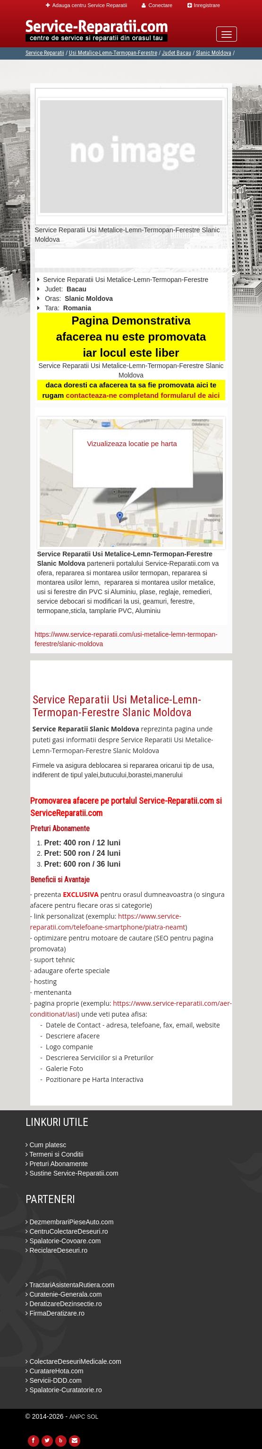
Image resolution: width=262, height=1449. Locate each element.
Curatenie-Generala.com (63, 1294)
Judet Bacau (176, 53)
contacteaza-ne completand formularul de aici (143, 395)
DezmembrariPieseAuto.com (69, 1222)
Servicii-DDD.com (53, 1380)
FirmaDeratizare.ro (55, 1313)
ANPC (77, 1417)
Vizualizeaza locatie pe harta (132, 443)
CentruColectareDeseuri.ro (66, 1231)
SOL (92, 1417)
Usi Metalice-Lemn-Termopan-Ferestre (113, 53)
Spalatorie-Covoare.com (63, 1241)
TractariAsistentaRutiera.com (70, 1285)
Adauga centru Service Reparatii (86, 5)
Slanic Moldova (213, 53)
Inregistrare (203, 5)
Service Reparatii (44, 53)
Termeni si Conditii (54, 1154)
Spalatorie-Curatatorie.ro (63, 1390)
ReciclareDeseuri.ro (56, 1250)
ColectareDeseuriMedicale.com (73, 1361)
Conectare (157, 5)
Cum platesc (46, 1145)
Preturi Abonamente (56, 1164)
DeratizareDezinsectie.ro (63, 1304)
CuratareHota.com (54, 1371)
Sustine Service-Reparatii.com (71, 1173)
